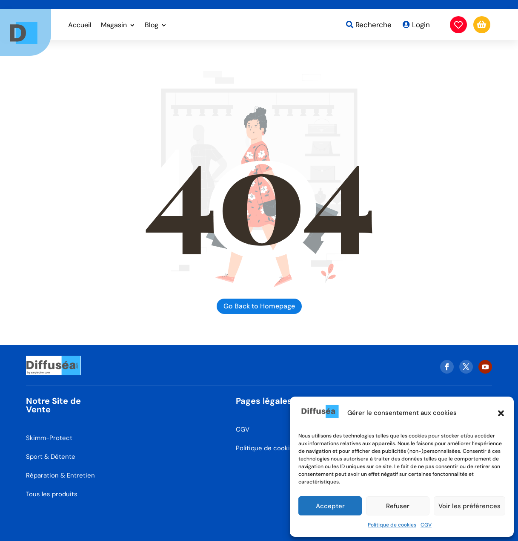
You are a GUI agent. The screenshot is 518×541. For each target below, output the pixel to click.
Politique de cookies (392, 524)
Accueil (80, 25)
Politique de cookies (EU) (274, 448)
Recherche (373, 24)
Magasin (114, 25)
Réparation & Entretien (60, 475)
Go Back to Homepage (259, 306)
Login (421, 24)
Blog (151, 25)
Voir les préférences (469, 506)
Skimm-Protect (49, 438)
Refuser (397, 506)
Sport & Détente (50, 456)
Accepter (330, 506)
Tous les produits (51, 494)
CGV (426, 524)
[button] (501, 413)
